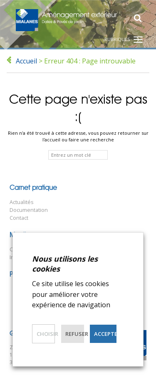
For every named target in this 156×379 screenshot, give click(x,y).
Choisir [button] (46, 334)
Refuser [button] (74, 334)
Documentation (29, 210)
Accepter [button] (105, 334)
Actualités (22, 202)
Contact (19, 217)
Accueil (26, 61)
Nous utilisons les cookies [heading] (65, 264)
